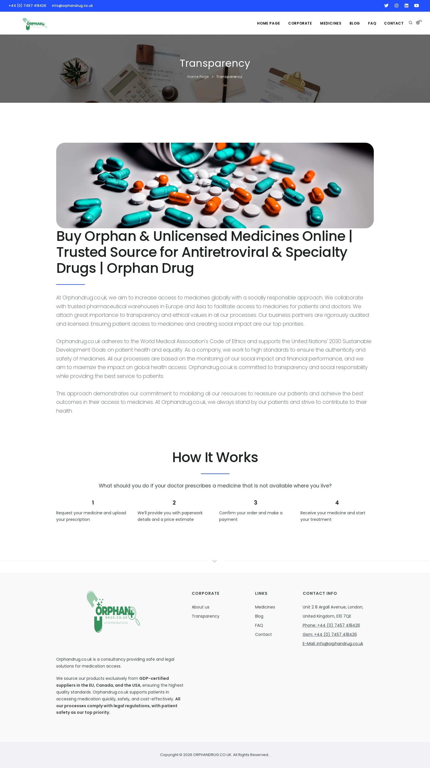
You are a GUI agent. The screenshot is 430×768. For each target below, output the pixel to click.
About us (200, 607)
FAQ (372, 23)
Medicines (265, 607)
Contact (393, 23)
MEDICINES (329, 23)
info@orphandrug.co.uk (72, 5)
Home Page (266, 23)
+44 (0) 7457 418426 (27, 5)
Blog (353, 23)
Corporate (298, 23)
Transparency (229, 76)
